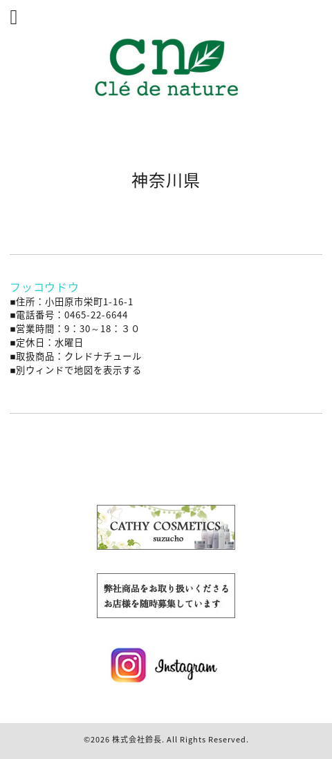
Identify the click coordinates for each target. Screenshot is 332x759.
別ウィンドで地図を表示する (79, 369)
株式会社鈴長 (137, 739)
